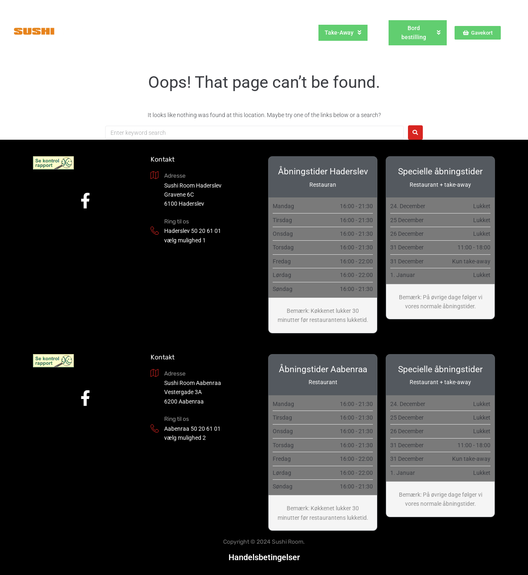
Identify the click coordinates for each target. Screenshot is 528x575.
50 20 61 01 (206, 231)
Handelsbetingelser (264, 557)
